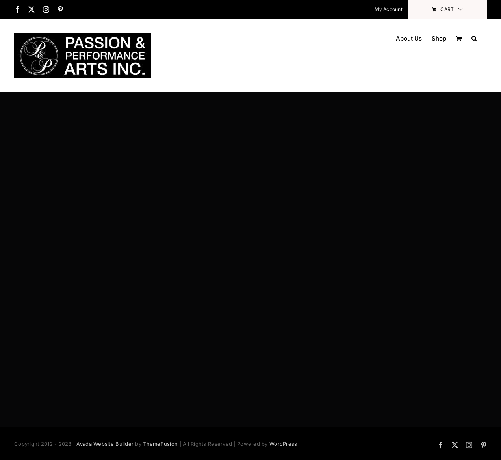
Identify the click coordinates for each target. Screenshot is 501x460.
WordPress (283, 444)
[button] (474, 37)
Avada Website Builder (105, 444)
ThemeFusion (160, 444)
